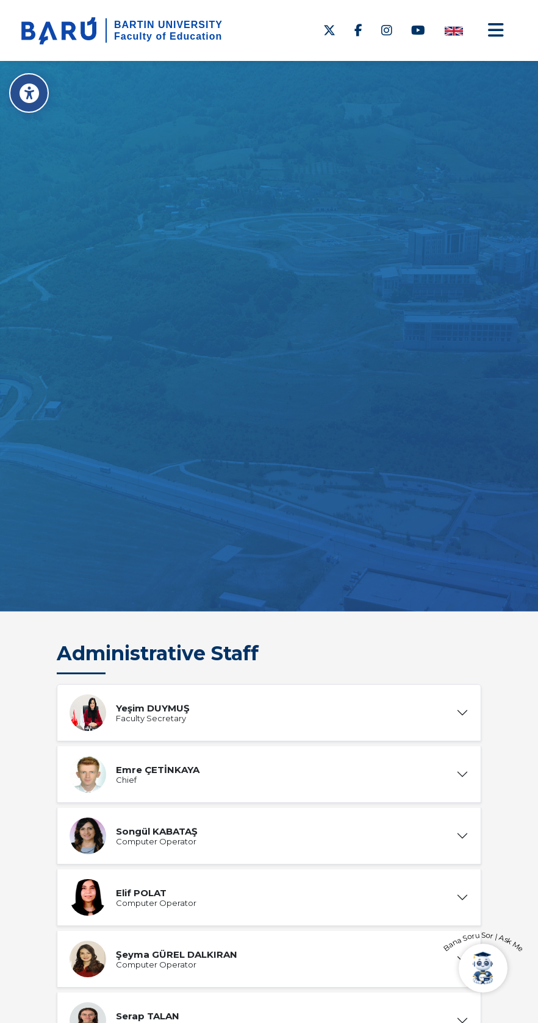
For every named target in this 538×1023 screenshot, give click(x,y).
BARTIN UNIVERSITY (168, 25)
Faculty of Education (168, 36)
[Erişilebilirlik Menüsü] (29, 93)
